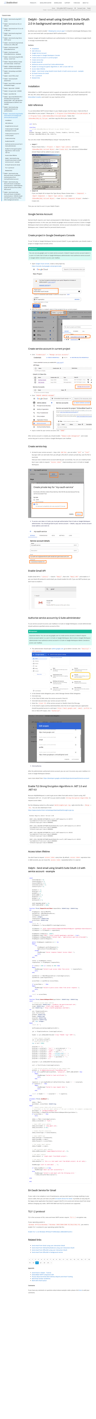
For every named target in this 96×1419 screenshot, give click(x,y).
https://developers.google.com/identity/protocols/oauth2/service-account (66, 776)
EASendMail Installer (34, 97)
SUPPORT (67, 3)
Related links (8, 170)
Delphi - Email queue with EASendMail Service (10, 48)
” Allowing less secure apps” (56, 31)
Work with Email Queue (39, 1278)
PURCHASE (77, 3)
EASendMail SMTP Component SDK (43, 1272)
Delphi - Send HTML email (10, 76)
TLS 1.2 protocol (9, 168)
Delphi (89, 8)
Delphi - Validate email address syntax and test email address (12, 67)
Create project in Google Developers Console (12, 130)
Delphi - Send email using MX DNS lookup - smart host (13, 58)
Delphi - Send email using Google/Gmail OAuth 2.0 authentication (10, 109)
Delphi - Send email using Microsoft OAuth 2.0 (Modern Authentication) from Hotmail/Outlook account (11, 176)
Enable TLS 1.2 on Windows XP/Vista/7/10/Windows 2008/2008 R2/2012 (50, 1229)
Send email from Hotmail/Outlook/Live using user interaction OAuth (53, 1245)
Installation (8, 120)
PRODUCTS (33, 3)
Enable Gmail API (10, 141)
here (80, 1288)
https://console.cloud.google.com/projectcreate (46, 265)
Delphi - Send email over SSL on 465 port (12, 25)
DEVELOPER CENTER (45, 3)
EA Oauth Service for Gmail (12, 165)
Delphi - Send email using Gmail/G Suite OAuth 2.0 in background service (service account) (13, 115)
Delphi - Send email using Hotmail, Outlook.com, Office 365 (13, 44)
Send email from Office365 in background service (47, 1250)
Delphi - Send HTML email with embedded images (12, 84)
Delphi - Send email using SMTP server (12, 20)
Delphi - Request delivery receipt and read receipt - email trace (12, 62)
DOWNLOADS (58, 3)
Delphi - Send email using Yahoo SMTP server (12, 39)
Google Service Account (11, 126)
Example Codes (82, 8)
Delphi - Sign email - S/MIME (11, 88)
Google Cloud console (42, 263)
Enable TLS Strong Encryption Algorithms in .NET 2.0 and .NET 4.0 (13, 150)
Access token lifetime (11, 155)
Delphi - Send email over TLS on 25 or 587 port (13, 29)
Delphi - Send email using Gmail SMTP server (12, 34)
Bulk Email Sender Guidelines (41, 1276)
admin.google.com (57, 647)
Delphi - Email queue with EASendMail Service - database (12, 53)
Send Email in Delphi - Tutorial (41, 1270)
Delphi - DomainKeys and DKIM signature (12, 72)
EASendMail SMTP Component (65, 8)
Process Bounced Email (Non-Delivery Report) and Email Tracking (52, 1274)
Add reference (9, 123)
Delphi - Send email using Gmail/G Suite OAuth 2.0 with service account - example (13, 160)
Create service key (10, 138)
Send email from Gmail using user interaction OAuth (48, 1243)
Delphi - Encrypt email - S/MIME (12, 91)
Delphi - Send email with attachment (10, 79)
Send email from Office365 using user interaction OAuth (49, 1247)
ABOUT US (85, 3)
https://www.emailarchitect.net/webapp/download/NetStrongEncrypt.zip (51, 808)
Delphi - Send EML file (9, 94)
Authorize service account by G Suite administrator (13, 145)
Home (53, 8)
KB (75, 8)
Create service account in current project (12, 134)
